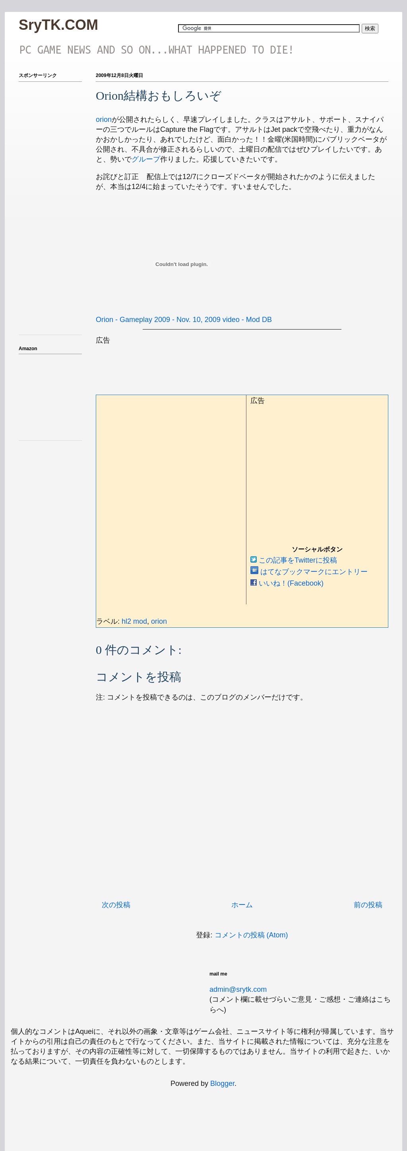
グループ (146, 159)
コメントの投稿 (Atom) (251, 935)
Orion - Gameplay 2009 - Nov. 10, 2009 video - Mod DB (184, 320)
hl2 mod (134, 621)
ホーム (242, 905)
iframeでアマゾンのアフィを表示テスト (50, 396)
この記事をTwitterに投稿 (293, 560)
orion (104, 119)
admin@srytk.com (238, 989)
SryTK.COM (58, 25)
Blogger (222, 1083)
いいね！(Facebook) (287, 583)
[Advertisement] (240, 363)
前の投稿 (368, 905)
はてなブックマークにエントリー (309, 572)
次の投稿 (116, 905)
